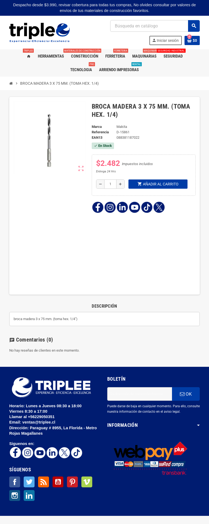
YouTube (58, 481)
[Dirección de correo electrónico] (139, 394)
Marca (97, 127)
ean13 (97, 137)
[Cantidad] (110, 184)
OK (186, 394)
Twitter (29, 481)
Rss (43, 481)
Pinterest (72, 481)
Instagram (14, 495)
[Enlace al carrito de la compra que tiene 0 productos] (192, 40)
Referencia (100, 132)
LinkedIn (29, 495)
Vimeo (86, 481)
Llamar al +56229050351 (32, 417)
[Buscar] (154, 26)
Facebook (14, 481)
